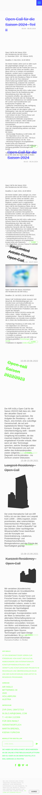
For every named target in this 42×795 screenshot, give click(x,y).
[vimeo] (23, 765)
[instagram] (19, 765)
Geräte (7, 341)
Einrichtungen (25, 339)
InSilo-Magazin (28, 343)
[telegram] (26, 765)
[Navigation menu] (39, 3)
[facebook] (15, 765)
